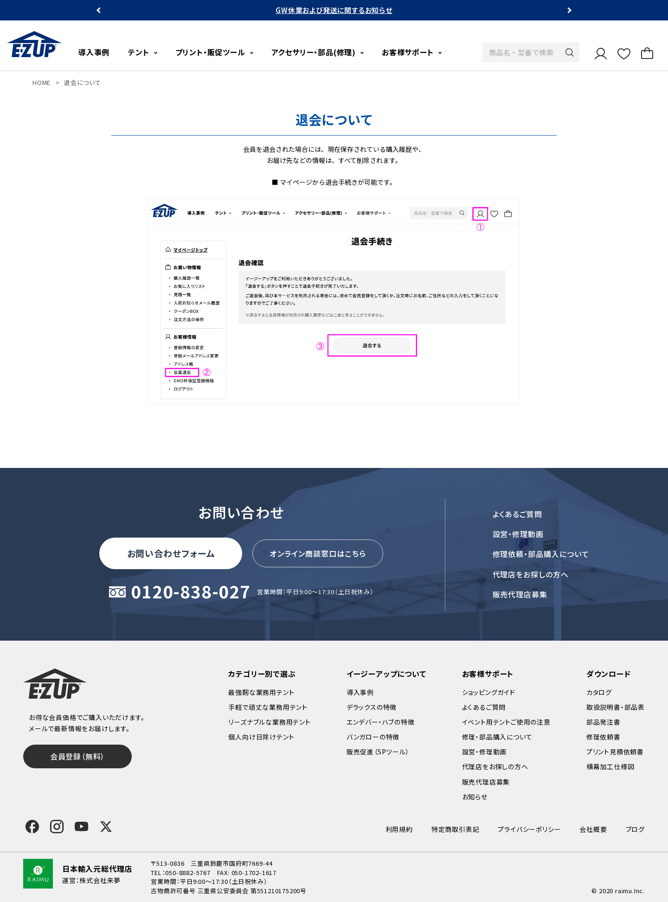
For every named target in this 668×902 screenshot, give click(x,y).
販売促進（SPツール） (378, 751)
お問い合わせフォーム (171, 553)
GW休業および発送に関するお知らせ (334, 10)
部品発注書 (603, 722)
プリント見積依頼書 (615, 751)
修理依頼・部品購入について (541, 553)
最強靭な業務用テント (261, 692)
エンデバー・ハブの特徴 (381, 722)
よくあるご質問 (518, 513)
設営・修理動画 (518, 533)
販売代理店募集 (520, 594)
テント (138, 52)
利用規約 (399, 829)
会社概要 (593, 829)
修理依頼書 (603, 736)
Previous (99, 10)
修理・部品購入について (497, 736)
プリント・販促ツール (210, 52)
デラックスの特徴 (372, 707)
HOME (41, 82)
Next (568, 10)
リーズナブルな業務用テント (269, 722)
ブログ (635, 829)
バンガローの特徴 (373, 736)
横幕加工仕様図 (610, 766)
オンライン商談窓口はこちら (318, 553)
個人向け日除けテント (261, 736)
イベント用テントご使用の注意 (506, 722)
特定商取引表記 (455, 829)
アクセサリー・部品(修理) (313, 52)
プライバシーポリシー (529, 829)
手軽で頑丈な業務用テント (268, 707)
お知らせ (475, 796)
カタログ (599, 692)
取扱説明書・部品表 (615, 707)
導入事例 (93, 52)
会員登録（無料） (77, 756)
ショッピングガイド (488, 692)
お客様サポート (408, 52)
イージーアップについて (386, 673)
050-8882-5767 (187, 872)
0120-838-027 (190, 592)
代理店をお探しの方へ (531, 574)
